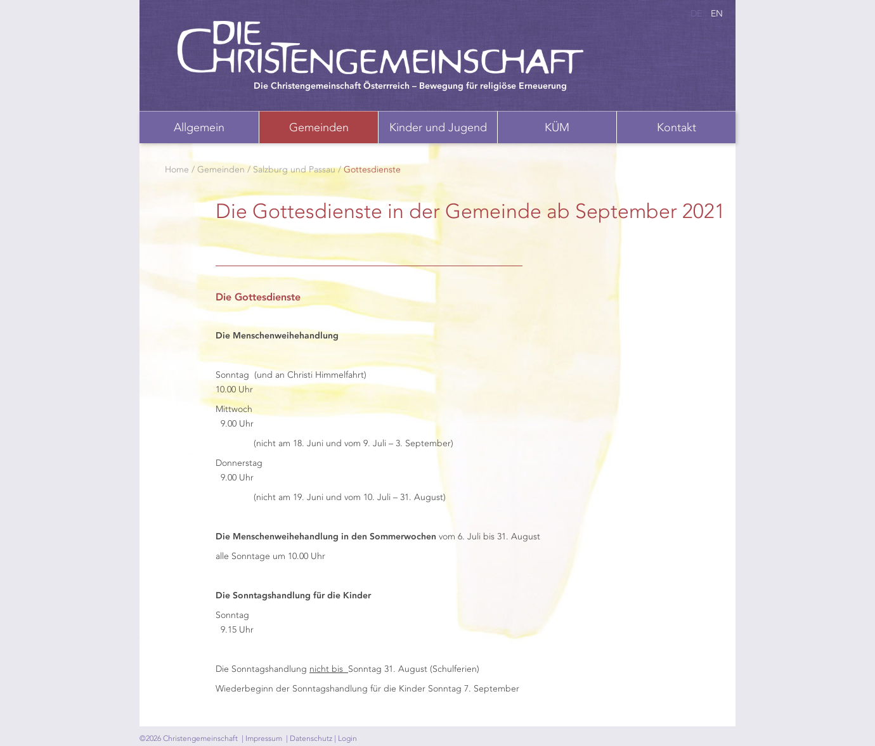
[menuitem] (199, 127)
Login (347, 738)
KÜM (557, 127)
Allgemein (199, 127)
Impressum (263, 738)
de (696, 13)
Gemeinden (319, 127)
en (717, 13)
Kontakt (676, 127)
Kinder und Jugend (438, 127)
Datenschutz (311, 738)
